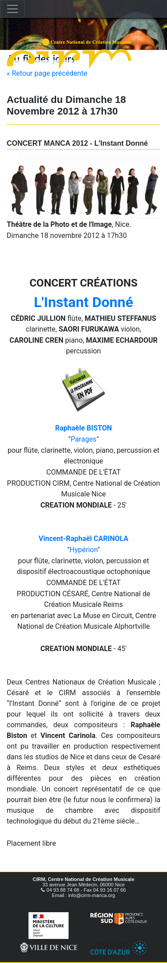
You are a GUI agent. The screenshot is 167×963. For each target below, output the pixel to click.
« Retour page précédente (47, 73)
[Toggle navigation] (12, 9)
